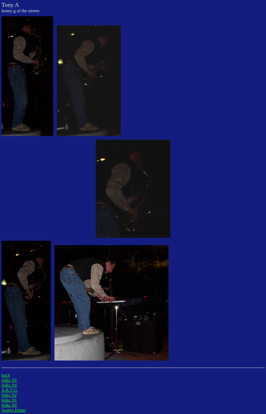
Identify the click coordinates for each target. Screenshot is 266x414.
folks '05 (9, 380)
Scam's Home (13, 410)
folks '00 (9, 405)
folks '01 (9, 400)
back (5, 375)
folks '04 (9, 385)
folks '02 (9, 395)
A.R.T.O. (9, 390)
